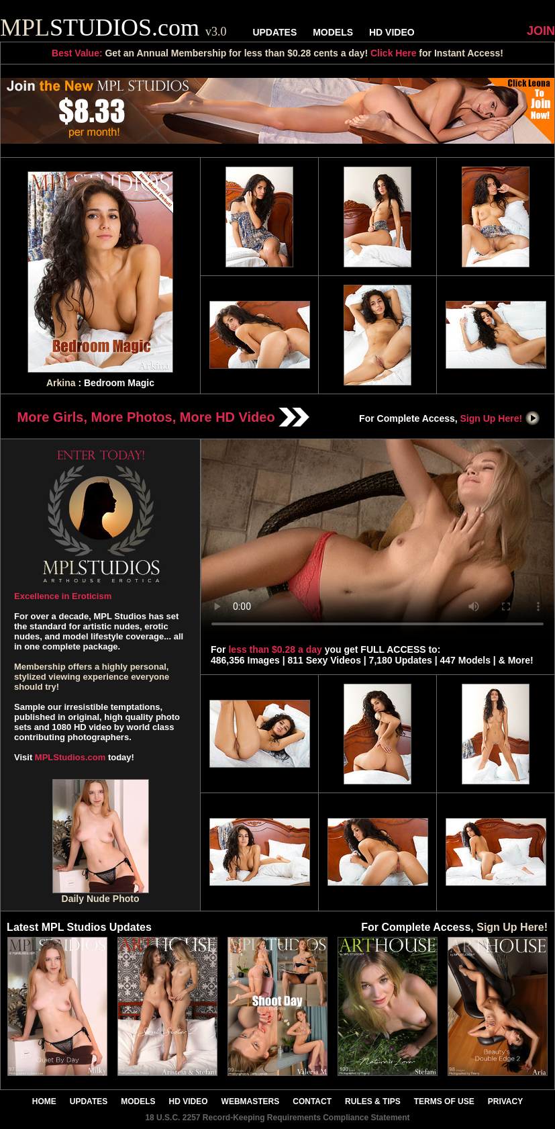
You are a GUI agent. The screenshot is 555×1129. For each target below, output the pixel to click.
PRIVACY (505, 1101)
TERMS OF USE (444, 1101)
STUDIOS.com (113, 27)
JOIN (541, 31)
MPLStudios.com (70, 757)
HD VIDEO (392, 32)
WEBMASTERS (250, 1101)
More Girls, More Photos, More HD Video (163, 417)
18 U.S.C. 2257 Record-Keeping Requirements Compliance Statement (277, 1117)
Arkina (61, 382)
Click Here (393, 53)
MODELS (333, 32)
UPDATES (274, 32)
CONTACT (312, 1101)
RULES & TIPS (373, 1101)
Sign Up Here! (500, 418)
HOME (44, 1101)
